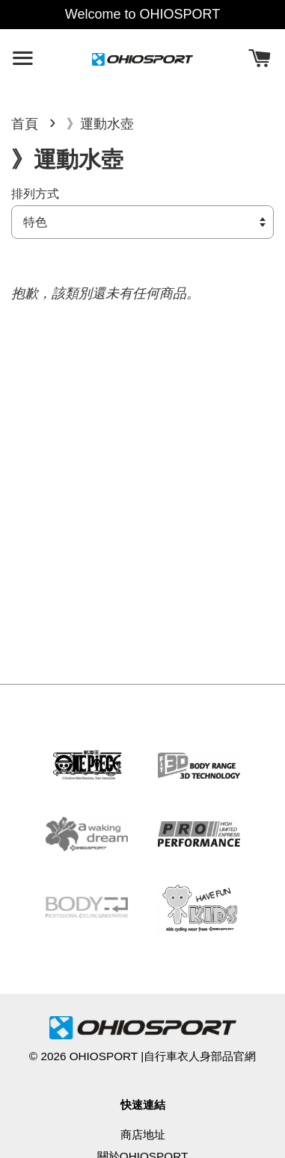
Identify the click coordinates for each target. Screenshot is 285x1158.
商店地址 (142, 1134)
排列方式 (35, 193)
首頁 (24, 123)
